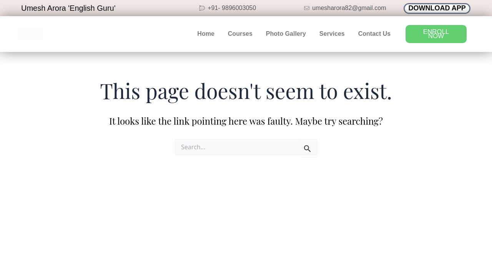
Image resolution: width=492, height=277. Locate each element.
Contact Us (374, 33)
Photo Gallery (286, 33)
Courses (240, 33)
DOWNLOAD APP (437, 8)
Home (205, 33)
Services (332, 33)
